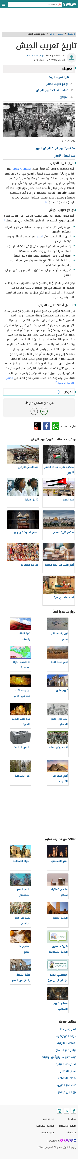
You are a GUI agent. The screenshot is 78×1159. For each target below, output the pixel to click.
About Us (71, 1132)
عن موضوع (48, 1119)
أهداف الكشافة (67, 1078)
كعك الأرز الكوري (66, 1085)
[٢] (5, 220)
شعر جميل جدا (68, 1029)
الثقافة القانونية (66, 1043)
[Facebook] (73, 1111)
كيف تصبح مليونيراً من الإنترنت (59, 1057)
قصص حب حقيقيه (66, 1064)
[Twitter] (66, 1111)
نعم (44, 411)
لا (34, 411)
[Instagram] (59, 1111)
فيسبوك (46, 426)
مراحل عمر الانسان (65, 1050)
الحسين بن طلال (22, 168)
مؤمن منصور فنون (35, 55)
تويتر (37, 426)
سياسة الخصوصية (45, 1126)
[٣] (56, 382)
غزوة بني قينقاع (67, 1092)
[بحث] (59, 4)
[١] (46, 201)
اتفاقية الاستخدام (67, 1126)
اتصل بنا (72, 1119)
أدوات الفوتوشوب (66, 1036)
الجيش (39, 236)
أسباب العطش (68, 1071)
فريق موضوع (47, 1132)
